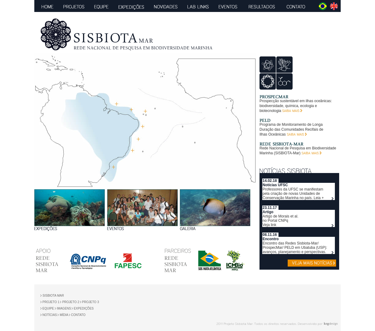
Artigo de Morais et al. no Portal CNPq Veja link (280, 220)
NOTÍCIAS (50, 315)
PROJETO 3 (90, 302)
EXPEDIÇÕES (84, 308)
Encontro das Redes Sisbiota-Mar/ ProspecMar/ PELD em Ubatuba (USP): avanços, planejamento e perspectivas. (295, 247)
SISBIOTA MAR (53, 295)
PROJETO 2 (70, 302)
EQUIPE (48, 308)
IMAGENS (63, 308)
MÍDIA (63, 315)
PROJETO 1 (51, 302)
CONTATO (78, 315)
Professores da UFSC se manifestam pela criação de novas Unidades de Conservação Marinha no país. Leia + (293, 193)
